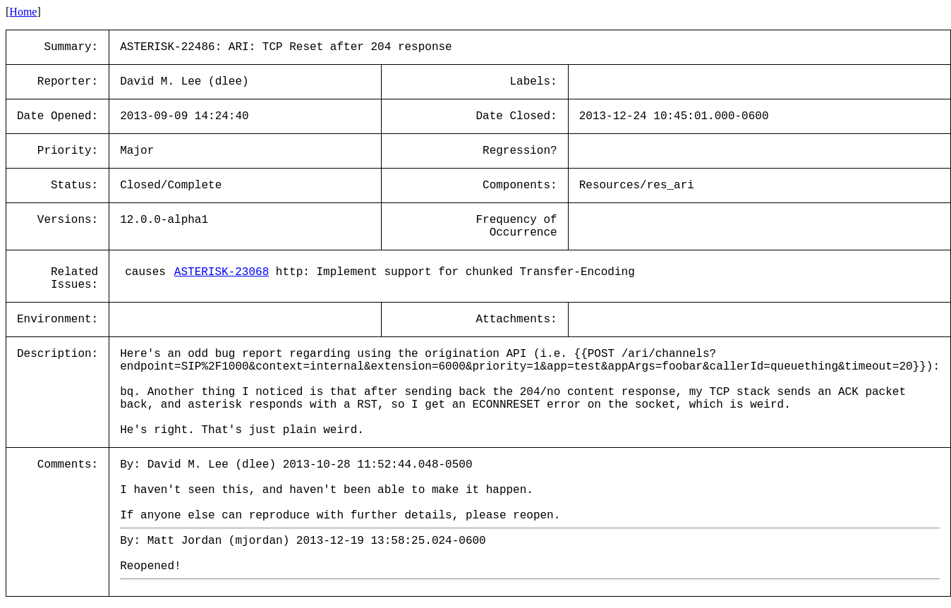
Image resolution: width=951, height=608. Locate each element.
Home (23, 12)
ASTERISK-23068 (221, 272)
